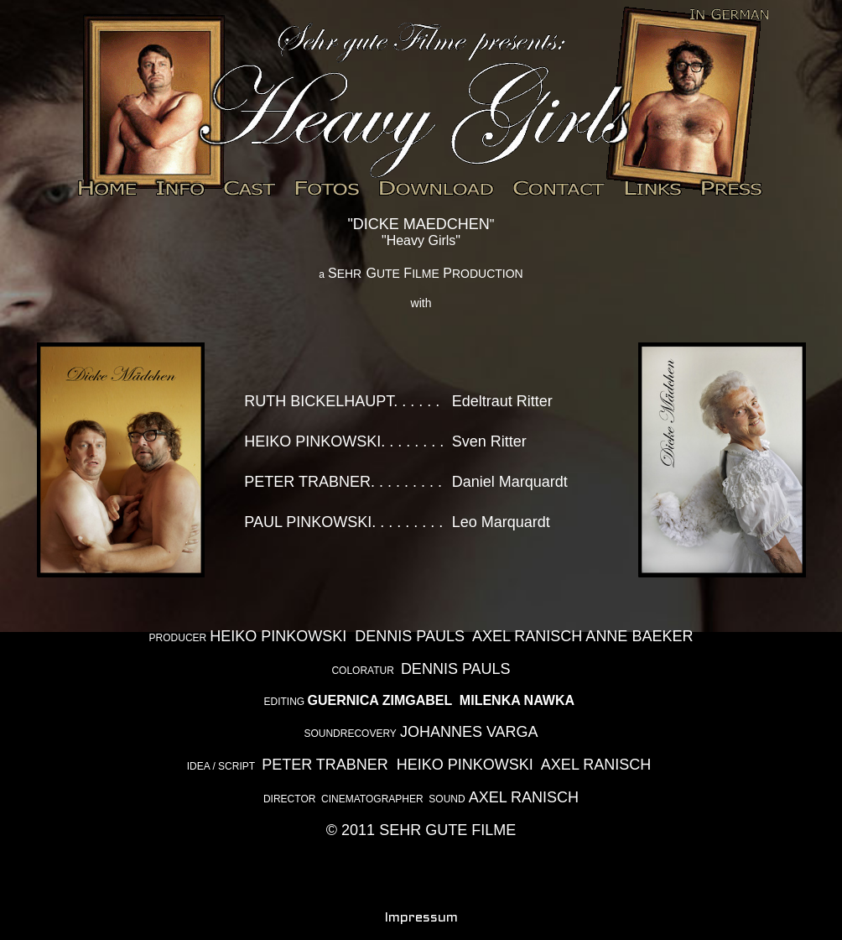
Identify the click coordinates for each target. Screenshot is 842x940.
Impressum (421, 917)
